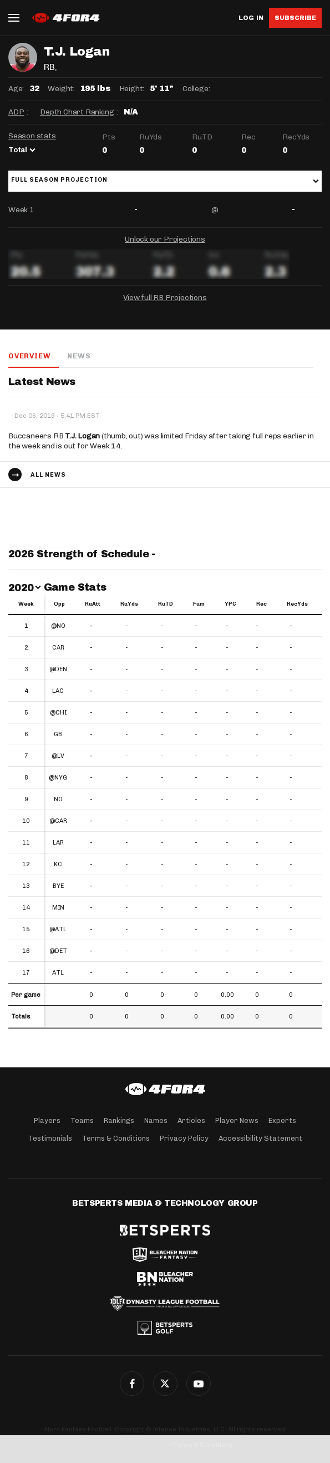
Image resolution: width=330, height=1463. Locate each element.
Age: (16, 88)
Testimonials (50, 1138)
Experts (282, 1120)
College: (196, 88)
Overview (29, 356)
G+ (199, 1384)
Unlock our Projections (165, 239)
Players (47, 1120)
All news (48, 474)
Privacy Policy (184, 1138)
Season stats (32, 136)
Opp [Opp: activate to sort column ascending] (59, 604)
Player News (236, 1120)
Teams (82, 1120)
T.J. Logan (82, 436)
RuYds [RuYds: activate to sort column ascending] (129, 604)
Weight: (61, 88)
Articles (191, 1120)
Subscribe (295, 17)
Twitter (165, 1384)
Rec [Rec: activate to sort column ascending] (261, 604)
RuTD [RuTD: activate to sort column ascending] (165, 604)
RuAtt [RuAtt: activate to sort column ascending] (92, 604)
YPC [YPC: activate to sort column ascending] (230, 604)
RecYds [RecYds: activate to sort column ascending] (297, 604)
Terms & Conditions (116, 1138)
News (78, 356)
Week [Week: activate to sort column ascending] (26, 604)
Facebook (132, 1384)
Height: (132, 88)
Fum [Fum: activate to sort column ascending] (199, 604)
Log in (250, 18)
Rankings (119, 1120)
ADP (16, 112)
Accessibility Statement (260, 1138)
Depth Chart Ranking (77, 112)
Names (155, 1120)
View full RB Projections (164, 297)
